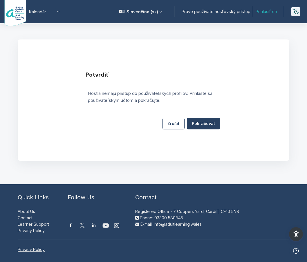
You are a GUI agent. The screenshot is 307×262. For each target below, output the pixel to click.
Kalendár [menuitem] (37, 11)
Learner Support (33, 224)
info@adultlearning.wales (178, 224)
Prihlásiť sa (266, 11)
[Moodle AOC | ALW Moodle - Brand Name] (11, 11)
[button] (140, 12)
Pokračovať (203, 123)
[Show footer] (296, 251)
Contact (25, 217)
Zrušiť (173, 123)
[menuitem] (58, 11)
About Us (26, 211)
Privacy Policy (31, 230)
